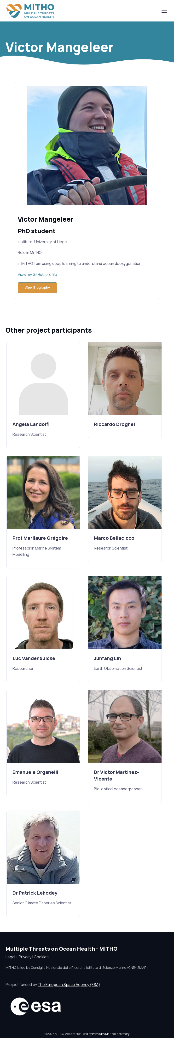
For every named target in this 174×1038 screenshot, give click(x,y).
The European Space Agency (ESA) (69, 984)
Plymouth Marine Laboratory (110, 1034)
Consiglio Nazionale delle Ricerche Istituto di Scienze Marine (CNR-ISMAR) (89, 967)
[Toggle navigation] (164, 10)
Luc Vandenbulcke (33, 658)
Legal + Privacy (18, 956)
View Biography (37, 287)
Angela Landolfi (31, 424)
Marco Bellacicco (114, 538)
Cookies (41, 956)
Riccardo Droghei (114, 424)
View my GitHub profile (37, 274)
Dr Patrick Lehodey (34, 893)
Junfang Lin (107, 658)
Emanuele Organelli (35, 772)
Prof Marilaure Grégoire (40, 538)
